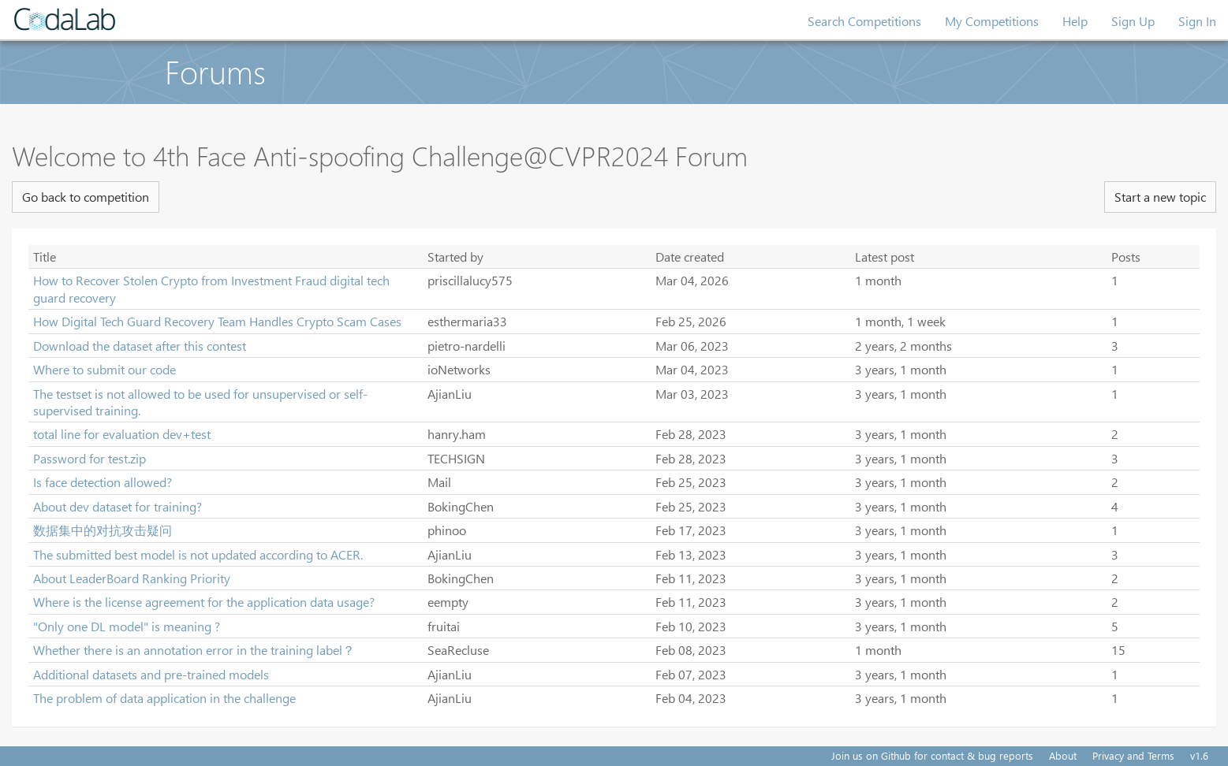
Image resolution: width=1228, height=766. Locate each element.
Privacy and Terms (1133, 755)
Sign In (1197, 21)
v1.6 (1199, 755)
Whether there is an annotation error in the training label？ (194, 649)
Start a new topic (1160, 196)
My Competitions (992, 21)
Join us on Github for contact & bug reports (932, 755)
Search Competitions (864, 21)
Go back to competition (85, 196)
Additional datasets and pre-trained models (151, 674)
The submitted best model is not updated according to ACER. (198, 554)
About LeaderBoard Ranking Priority (131, 578)
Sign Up (1133, 21)
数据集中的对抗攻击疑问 (102, 530)
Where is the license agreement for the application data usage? (204, 601)
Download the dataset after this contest (139, 345)
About (1063, 755)
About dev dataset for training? (117, 506)
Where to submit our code (104, 369)
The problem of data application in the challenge (164, 698)
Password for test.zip (89, 458)
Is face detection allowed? (102, 482)
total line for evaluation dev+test (122, 434)
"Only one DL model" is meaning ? (126, 626)
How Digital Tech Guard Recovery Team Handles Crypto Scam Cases (217, 321)
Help (1075, 21)
